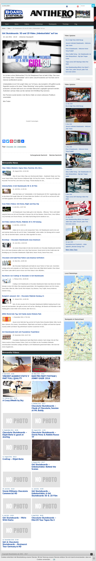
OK (54, 559)
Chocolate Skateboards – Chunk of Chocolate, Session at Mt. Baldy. (45, 408)
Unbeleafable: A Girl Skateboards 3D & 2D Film (19, 186)
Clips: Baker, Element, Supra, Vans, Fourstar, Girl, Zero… (22, 168)
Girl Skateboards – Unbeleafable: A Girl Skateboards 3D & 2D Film (44, 493)
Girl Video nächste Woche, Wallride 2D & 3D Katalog (21, 222)
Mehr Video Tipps (71, 250)
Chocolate (9, 147)
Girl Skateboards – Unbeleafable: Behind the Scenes (44, 466)
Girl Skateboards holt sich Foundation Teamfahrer (20, 332)
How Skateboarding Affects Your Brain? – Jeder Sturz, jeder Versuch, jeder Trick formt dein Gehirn (78, 70)
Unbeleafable (21, 147)
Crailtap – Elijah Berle (13, 459)
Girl (15, 147)
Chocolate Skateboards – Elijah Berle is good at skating (15, 434)
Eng (76, 24)
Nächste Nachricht (55, 155)
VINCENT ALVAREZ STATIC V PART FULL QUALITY (16, 377)
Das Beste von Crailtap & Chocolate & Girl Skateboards (23, 276)
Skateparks (53, 24)
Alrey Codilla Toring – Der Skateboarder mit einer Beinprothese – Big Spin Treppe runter (78, 56)
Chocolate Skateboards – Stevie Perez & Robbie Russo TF (45, 434)
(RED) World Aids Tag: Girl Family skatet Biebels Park (21, 314)
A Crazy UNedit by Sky (13, 400)
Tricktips (66, 24)
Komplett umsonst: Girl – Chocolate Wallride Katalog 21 (23, 296)
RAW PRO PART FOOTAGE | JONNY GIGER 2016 (44, 377)
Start (7, 24)
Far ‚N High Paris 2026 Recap (74, 40)
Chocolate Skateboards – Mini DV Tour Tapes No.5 (44, 518)
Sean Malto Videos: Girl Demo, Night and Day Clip (20, 204)
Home (3, 28)
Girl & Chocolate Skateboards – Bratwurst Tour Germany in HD (15, 544)
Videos (26, 24)
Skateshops (39, 24)
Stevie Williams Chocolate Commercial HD (15, 492)
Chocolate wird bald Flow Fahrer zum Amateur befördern (23, 258)
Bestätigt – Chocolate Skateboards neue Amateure (21, 240)
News (16, 24)
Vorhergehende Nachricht (38, 155)
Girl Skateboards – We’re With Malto (14, 518)
